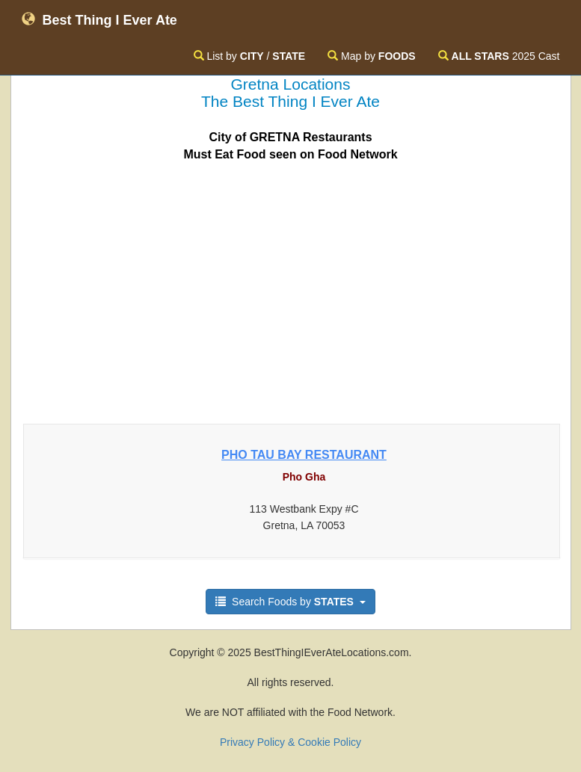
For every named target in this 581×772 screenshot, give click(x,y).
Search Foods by (290, 602)
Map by (371, 56)
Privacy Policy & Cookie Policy (290, 742)
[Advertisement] (291, 288)
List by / (250, 56)
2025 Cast (499, 56)
